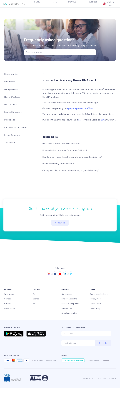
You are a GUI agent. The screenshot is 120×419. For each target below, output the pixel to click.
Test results (9, 142)
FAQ (34, 303)
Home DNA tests (12, 96)
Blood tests (9, 81)
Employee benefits (69, 299)
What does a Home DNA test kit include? (61, 143)
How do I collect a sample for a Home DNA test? (64, 150)
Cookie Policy (95, 303)
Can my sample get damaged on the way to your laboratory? (70, 170)
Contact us (60, 222)
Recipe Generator (12, 135)
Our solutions (66, 294)
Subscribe (103, 343)
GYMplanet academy (69, 313)
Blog (35, 294)
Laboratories (66, 308)
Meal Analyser (11, 104)
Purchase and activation (15, 127)
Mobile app (9, 119)
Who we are (9, 294)
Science (36, 299)
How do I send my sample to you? (58, 163)
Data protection (11, 89)
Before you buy (11, 74)
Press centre (9, 308)
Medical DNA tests (13, 112)
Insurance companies (70, 303)
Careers (7, 303)
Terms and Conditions (99, 294)
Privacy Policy (95, 299)
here (80, 119)
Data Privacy (95, 308)
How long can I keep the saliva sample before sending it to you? (72, 157)
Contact (7, 299)
